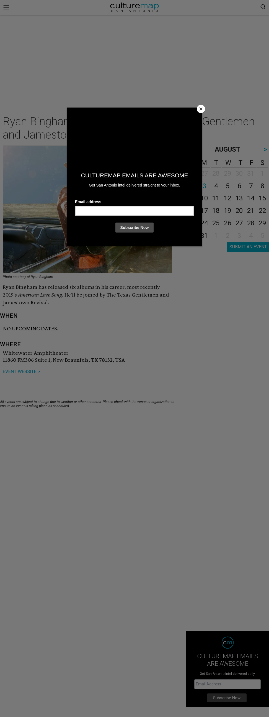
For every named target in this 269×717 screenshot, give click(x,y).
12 (227, 198)
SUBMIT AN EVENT (248, 246)
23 (192, 223)
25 (215, 223)
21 (250, 211)
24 (204, 223)
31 (204, 235)
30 (192, 235)
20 (239, 211)
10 (204, 198)
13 (239, 198)
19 (227, 211)
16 (192, 211)
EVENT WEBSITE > (21, 371)
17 (204, 211)
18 (215, 211)
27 (239, 223)
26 (227, 223)
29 (262, 223)
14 (250, 198)
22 (262, 211)
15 (262, 198)
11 (215, 198)
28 (250, 223)
